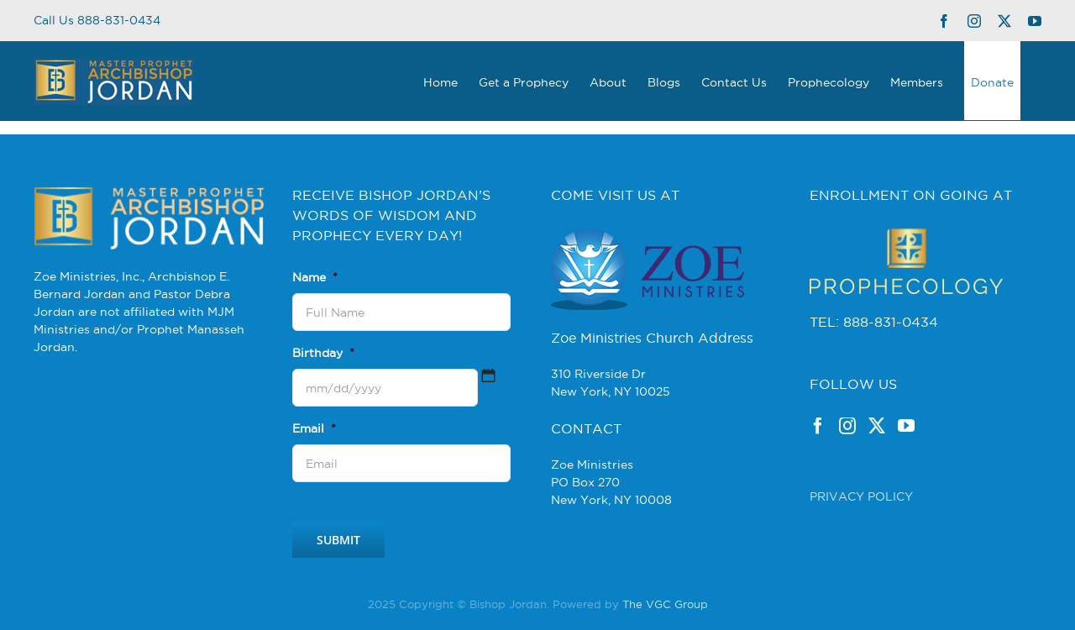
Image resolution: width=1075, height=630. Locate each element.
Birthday (323, 353)
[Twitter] (876, 425)
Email (314, 428)
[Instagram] (847, 425)
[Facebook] (818, 425)
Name (315, 277)
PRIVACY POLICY (861, 496)
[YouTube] (906, 425)
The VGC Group (665, 604)
